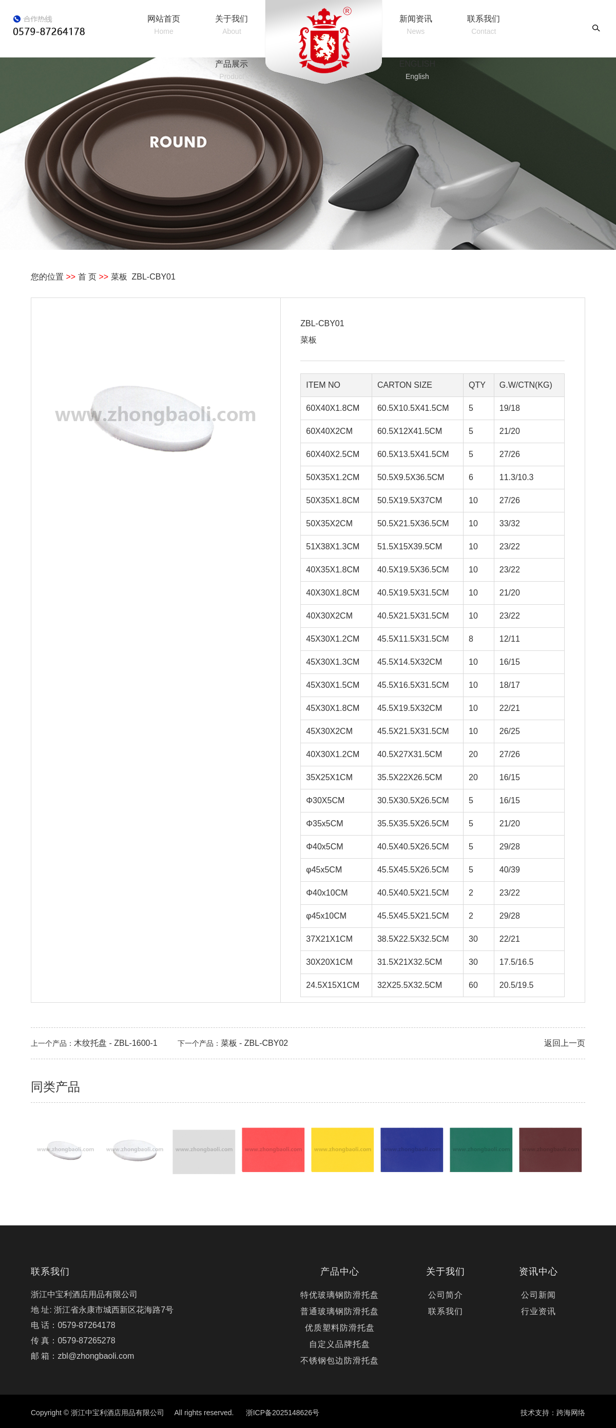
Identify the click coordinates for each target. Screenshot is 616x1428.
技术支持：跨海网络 (553, 1413)
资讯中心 (538, 1271)
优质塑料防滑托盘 (340, 1327)
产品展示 (231, 70)
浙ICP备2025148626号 (282, 1413)
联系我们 (483, 24)
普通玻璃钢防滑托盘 (339, 1311)
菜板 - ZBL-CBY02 (254, 1043)
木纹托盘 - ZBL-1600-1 (116, 1043)
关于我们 (231, 24)
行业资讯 (538, 1311)
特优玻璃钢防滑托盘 (339, 1295)
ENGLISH (417, 70)
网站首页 (163, 24)
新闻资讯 (415, 24)
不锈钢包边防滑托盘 (339, 1360)
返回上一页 (564, 1043)
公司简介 (445, 1295)
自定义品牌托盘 (339, 1344)
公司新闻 (538, 1295)
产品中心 (339, 1271)
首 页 (87, 276)
